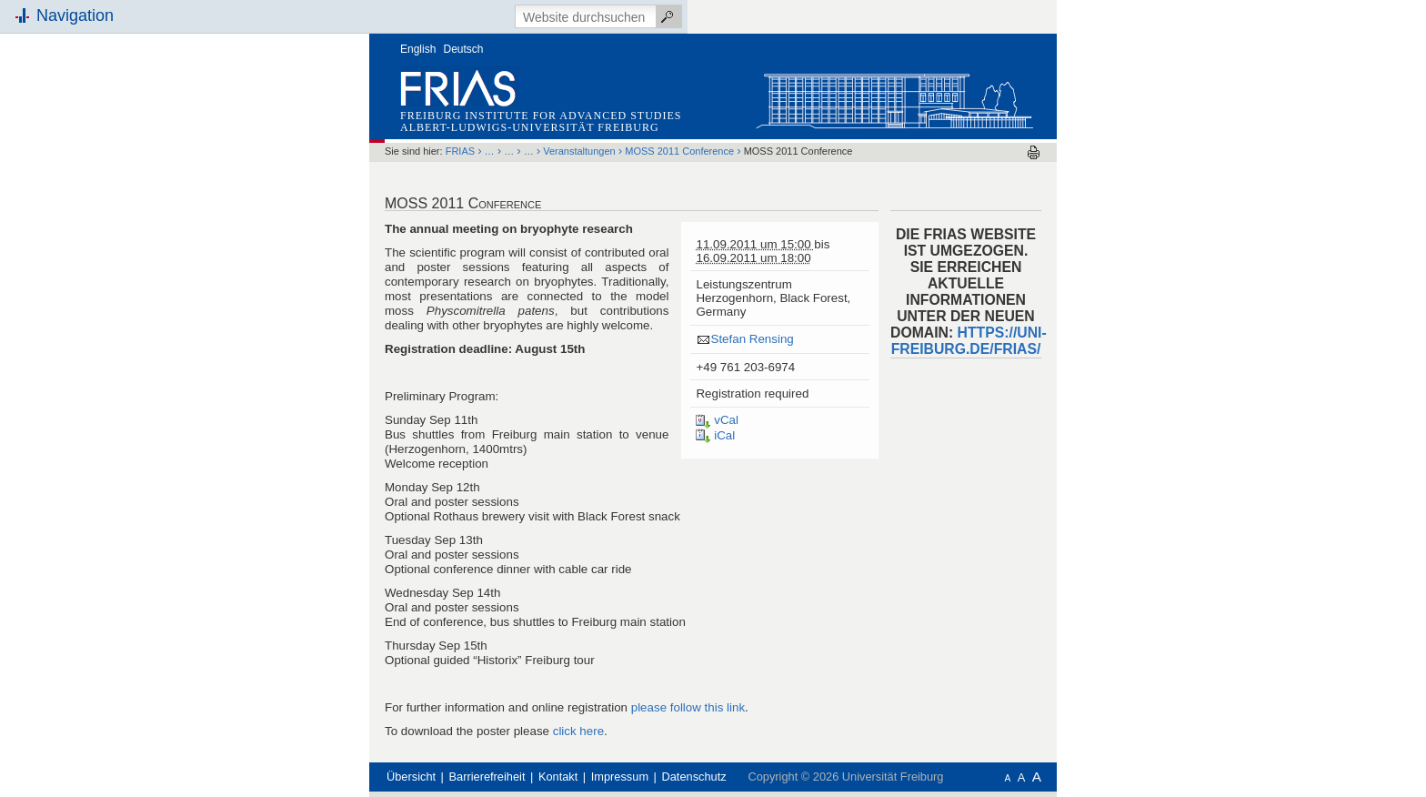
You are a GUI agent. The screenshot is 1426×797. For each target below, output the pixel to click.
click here (578, 731)
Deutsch (464, 49)
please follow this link (688, 707)
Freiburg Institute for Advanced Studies (540, 115)
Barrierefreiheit (487, 776)
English (418, 49)
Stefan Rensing (751, 339)
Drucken (1033, 152)
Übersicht (411, 776)
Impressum (619, 776)
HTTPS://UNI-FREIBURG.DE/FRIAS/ (969, 341)
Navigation (75, 15)
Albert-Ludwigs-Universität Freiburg (529, 127)
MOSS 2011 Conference (679, 151)
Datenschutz (694, 776)
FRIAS (460, 151)
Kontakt (557, 776)
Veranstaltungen (579, 151)
